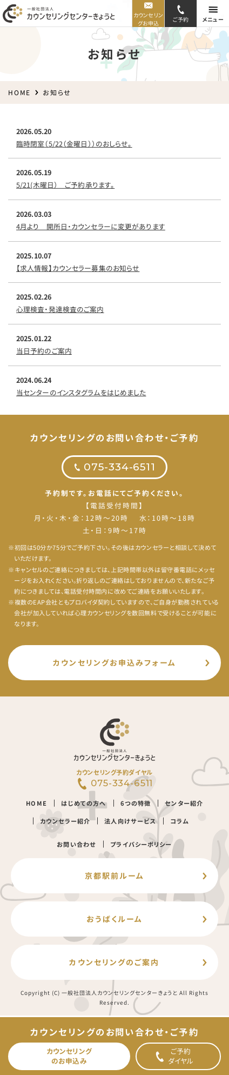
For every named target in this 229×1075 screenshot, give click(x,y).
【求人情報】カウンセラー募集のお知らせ (77, 267)
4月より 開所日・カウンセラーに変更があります (90, 226)
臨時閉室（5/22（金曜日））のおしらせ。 (74, 143)
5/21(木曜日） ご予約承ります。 (65, 185)
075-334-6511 (120, 467)
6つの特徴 (135, 803)
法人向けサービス (130, 821)
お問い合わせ (76, 843)
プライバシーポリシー (141, 843)
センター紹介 (184, 803)
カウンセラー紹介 (65, 821)
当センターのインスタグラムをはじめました (81, 392)
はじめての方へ (83, 803)
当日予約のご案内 (44, 351)
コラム (179, 821)
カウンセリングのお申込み (69, 1056)
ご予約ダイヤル (181, 1056)
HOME (19, 92)
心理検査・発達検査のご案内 (60, 309)
